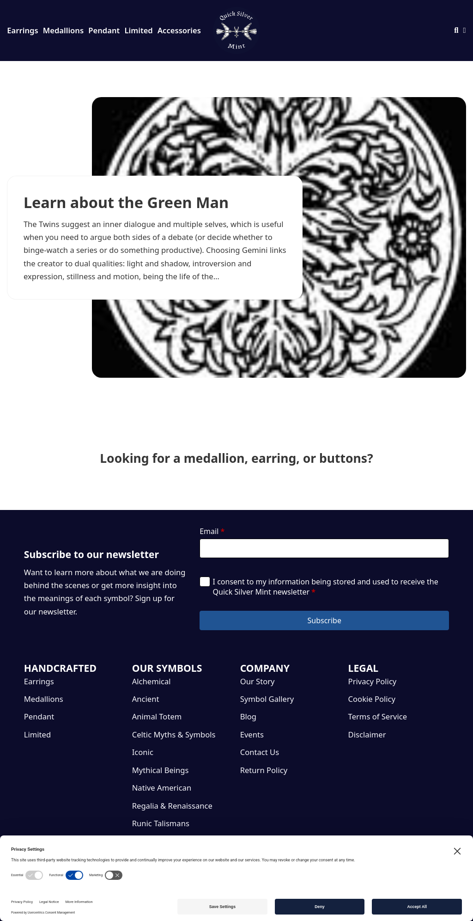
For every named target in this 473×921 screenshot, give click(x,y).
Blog (248, 716)
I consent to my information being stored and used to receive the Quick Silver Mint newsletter (325, 587)
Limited (139, 30)
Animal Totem (157, 716)
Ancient (145, 699)
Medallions (63, 30)
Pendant (104, 30)
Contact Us (259, 752)
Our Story (257, 681)
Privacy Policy (372, 681)
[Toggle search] (456, 31)
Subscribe (324, 620)
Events (252, 734)
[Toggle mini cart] (464, 31)
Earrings (22, 30)
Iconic (142, 752)
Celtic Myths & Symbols (174, 734)
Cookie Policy (371, 699)
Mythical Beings (160, 770)
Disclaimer (367, 734)
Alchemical (151, 681)
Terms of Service (377, 716)
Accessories (179, 30)
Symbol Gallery (267, 699)
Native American (161, 787)
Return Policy (263, 770)
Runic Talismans (160, 823)
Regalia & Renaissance (172, 805)
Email (212, 531)
